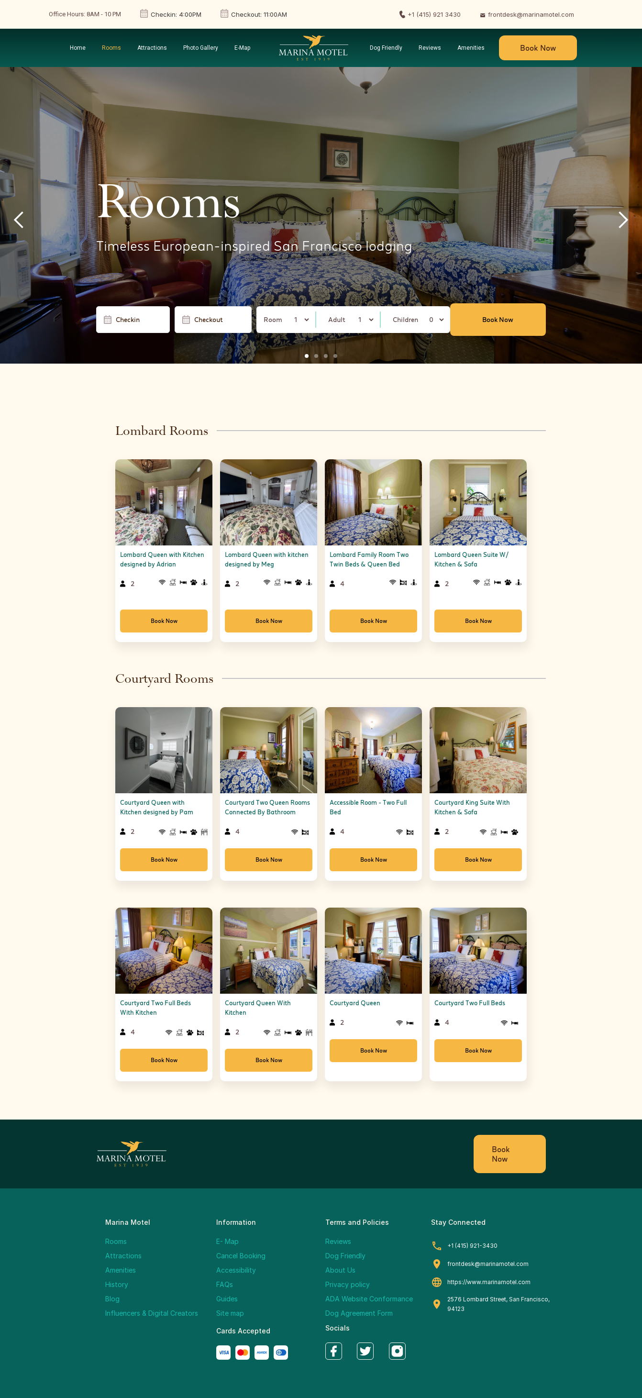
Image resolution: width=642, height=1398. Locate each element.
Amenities (120, 1270)
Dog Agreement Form (359, 1313)
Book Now (538, 48)
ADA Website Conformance (369, 1299)
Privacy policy (347, 1284)
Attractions (123, 1256)
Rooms (116, 1241)
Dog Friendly (345, 1256)
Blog (112, 1299)
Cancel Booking (241, 1256)
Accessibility (236, 1270)
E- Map (227, 1241)
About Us (340, 1270)
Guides (227, 1299)
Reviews (338, 1241)
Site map (230, 1313)
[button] (19, 220)
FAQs (224, 1284)
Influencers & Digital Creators (151, 1313)
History (116, 1284)
